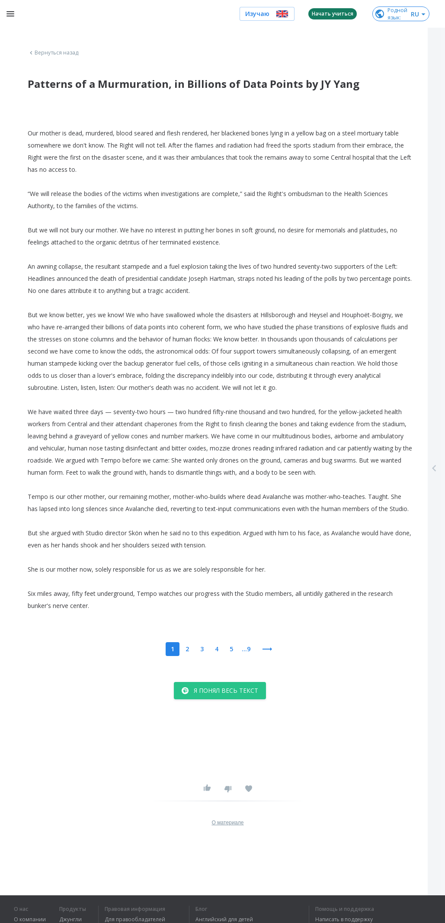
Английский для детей (224, 919)
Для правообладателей (135, 919)
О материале (227, 823)
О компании (30, 919)
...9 (246, 649)
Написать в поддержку (344, 919)
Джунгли (70, 919)
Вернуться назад (53, 52)
